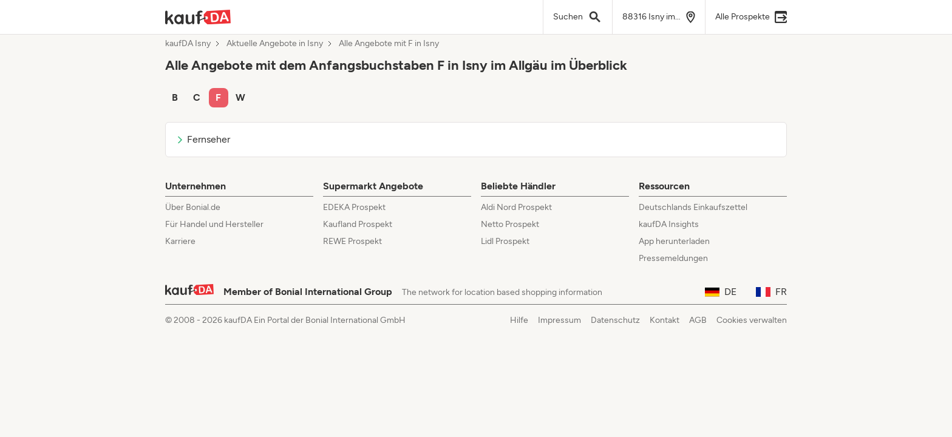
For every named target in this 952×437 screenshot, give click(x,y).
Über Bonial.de (192, 207)
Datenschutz (615, 320)
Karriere (180, 241)
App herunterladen (674, 241)
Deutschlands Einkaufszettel (693, 207)
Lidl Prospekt (505, 241)
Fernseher (202, 139)
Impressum (559, 320)
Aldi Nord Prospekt (516, 207)
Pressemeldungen (673, 258)
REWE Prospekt (352, 241)
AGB (698, 320)
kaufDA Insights (669, 224)
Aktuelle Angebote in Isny (274, 43)
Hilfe (519, 320)
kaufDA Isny (188, 43)
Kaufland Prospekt (357, 224)
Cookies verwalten (751, 320)
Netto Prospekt (510, 224)
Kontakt (664, 320)
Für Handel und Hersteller (214, 224)
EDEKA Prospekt (354, 207)
